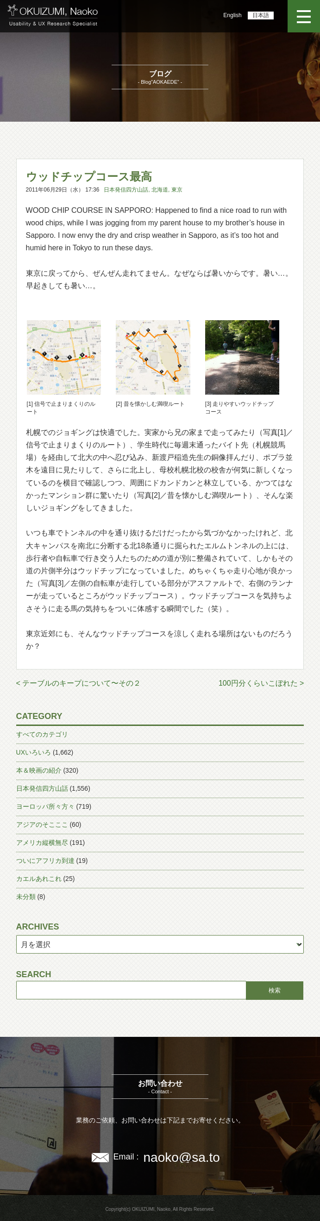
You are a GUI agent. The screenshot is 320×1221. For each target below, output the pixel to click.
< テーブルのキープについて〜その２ (78, 683)
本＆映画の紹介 (39, 770)
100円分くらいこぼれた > (261, 683)
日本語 (260, 15)
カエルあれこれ (39, 878)
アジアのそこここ (42, 824)
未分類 (26, 896)
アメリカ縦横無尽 (42, 842)
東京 (176, 189)
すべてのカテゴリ (42, 734)
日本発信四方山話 (126, 189)
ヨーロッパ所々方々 (45, 806)
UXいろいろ (33, 752)
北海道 (159, 189)
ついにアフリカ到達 (45, 860)
